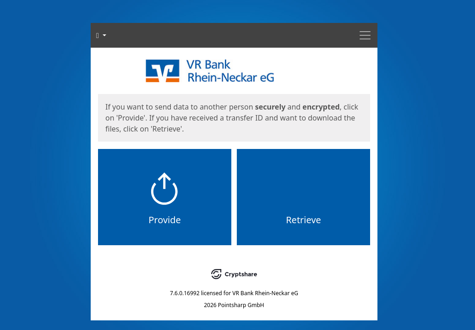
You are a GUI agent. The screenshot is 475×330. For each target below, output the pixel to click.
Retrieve (303, 220)
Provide (164, 220)
